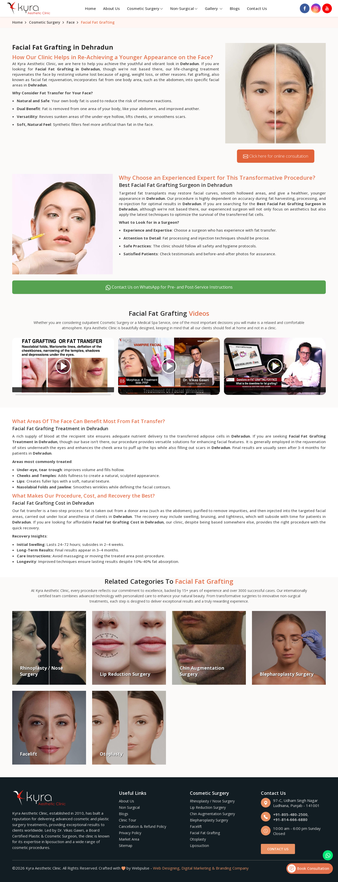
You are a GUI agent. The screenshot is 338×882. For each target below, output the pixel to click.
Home (90, 8)
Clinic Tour (127, 820)
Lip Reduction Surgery (208, 807)
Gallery (214, 8)
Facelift (196, 826)
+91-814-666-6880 (290, 819)
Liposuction (199, 845)
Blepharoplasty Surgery (209, 820)
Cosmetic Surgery (145, 8)
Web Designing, (166, 868)
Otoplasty (198, 839)
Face (71, 22)
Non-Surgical (184, 8)
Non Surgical (129, 807)
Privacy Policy (130, 832)
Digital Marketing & (198, 868)
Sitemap (125, 845)
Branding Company (232, 868)
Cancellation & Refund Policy (142, 826)
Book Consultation (308, 868)
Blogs (235, 8)
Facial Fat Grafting (205, 832)
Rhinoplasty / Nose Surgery (212, 801)
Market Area (129, 839)
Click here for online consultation (275, 156)
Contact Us (257, 8)
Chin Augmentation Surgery (212, 813)
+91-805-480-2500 (290, 814)
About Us (111, 8)
